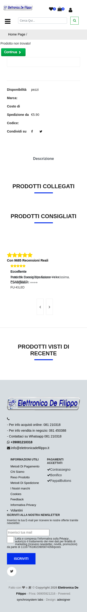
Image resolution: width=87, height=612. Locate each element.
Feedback (17, 499)
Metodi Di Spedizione (24, 483)
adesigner (63, 599)
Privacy (63, 538)
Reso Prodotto (20, 477)
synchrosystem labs (30, 599)
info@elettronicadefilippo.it (30, 448)
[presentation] (40, 307)
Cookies (15, 494)
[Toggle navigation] (7, 21)
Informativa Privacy (23, 505)
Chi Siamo (17, 471)
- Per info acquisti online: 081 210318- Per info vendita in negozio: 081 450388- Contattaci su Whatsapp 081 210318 (36, 430)
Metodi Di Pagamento (24, 466)
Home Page (16, 34)
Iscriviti (21, 558)
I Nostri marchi (20, 488)
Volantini (16, 510)
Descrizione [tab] (43, 159)
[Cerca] (42, 20)
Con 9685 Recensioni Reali (27, 260)
